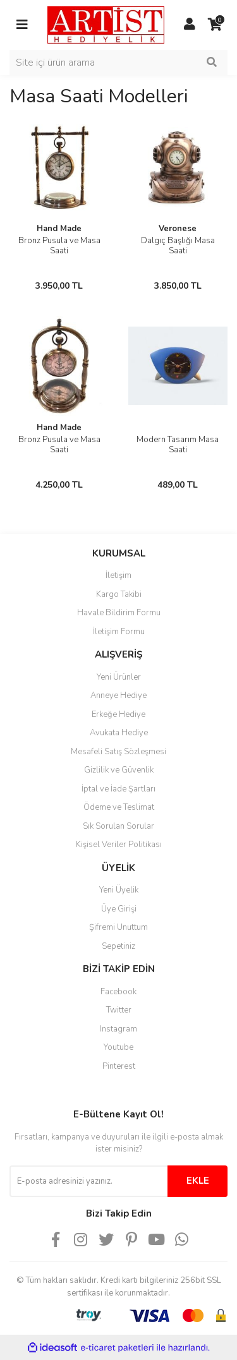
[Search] (118, 62)
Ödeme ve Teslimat (118, 807)
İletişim (118, 575)
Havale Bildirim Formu (119, 612)
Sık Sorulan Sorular (118, 826)
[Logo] (105, 24)
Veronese (178, 228)
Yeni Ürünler (119, 677)
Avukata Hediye (119, 732)
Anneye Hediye (118, 695)
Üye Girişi (119, 909)
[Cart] (215, 24)
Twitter (118, 1010)
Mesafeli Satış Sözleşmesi (118, 751)
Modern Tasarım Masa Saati (178, 444)
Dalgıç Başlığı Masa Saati (178, 245)
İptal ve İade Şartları (118, 789)
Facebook (118, 991)
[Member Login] (189, 24)
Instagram (118, 1029)
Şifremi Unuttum (118, 927)
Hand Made (59, 228)
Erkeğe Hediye (118, 714)
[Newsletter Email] (88, 1181)
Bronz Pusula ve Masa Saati (59, 245)
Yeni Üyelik (118, 890)
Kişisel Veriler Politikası (119, 844)
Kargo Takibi (119, 594)
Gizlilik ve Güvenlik (119, 770)
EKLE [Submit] (197, 1180)
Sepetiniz (118, 946)
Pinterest (118, 1066)
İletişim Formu (119, 631)
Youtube (118, 1047)
